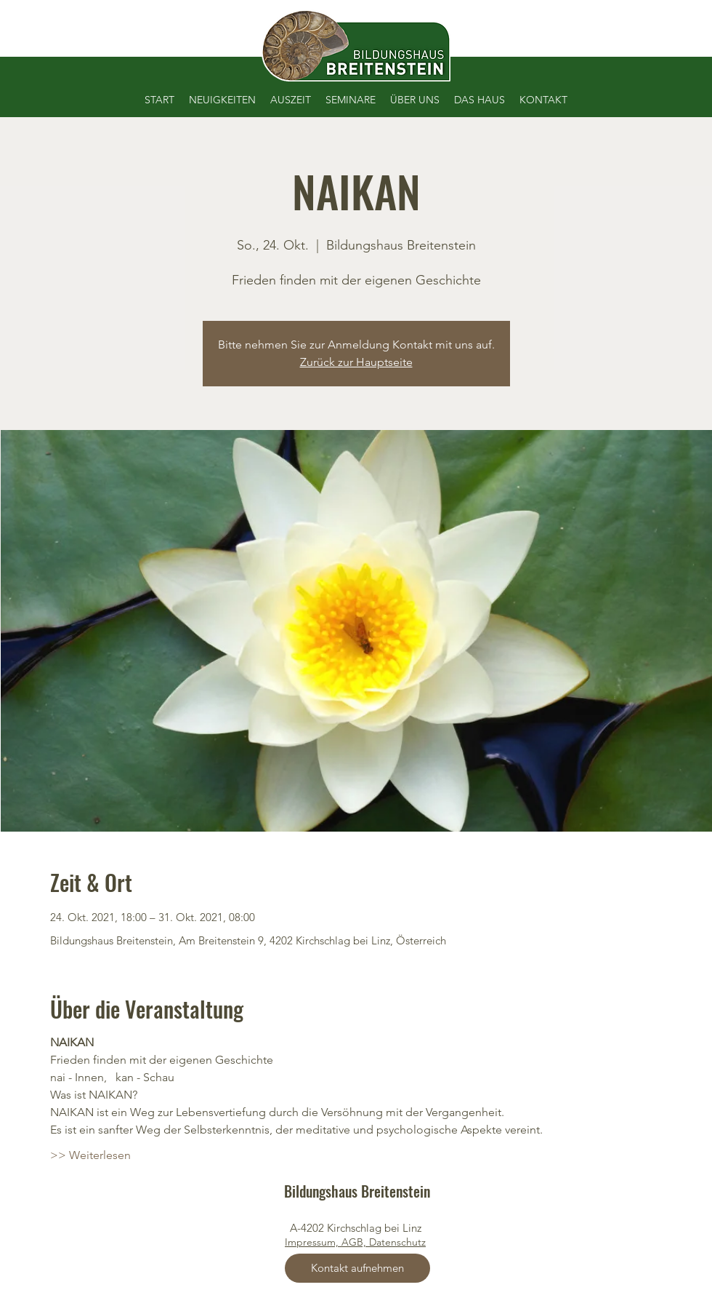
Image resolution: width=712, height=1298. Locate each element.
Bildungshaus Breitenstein (357, 1191)
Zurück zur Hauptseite (356, 362)
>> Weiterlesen (90, 1155)
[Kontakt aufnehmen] (357, 1268)
